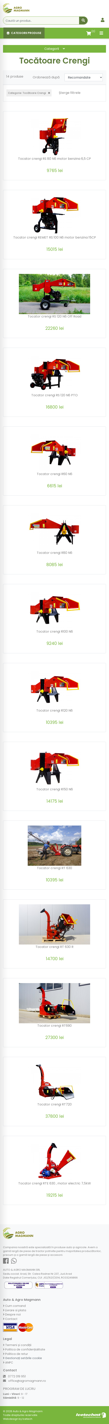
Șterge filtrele (69, 92)
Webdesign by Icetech (17, 1419)
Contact (10, 1319)
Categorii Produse (24, 33)
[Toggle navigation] (101, 33)
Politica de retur (15, 1354)
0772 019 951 (14, 1376)
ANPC (8, 1362)
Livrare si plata (14, 1310)
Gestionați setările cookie (22, 1358)
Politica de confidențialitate (24, 1349)
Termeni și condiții (17, 1345)
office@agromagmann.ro (24, 1381)
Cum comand (14, 1306)
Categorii (54, 48)
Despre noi (12, 1314)
